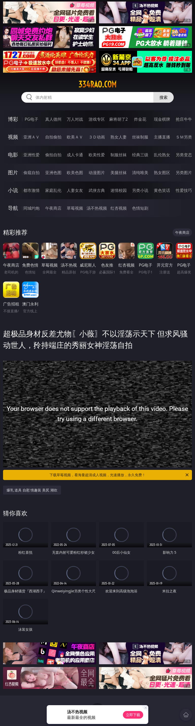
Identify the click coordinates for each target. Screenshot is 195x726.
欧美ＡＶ (75, 137)
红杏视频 (118, 208)
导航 (13, 208)
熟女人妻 (118, 137)
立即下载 (133, 714)
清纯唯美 (140, 172)
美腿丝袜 (118, 172)
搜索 (163, 97)
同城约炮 (31, 208)
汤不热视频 (97, 208)
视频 (13, 136)
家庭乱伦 (53, 190)
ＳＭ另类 (184, 137)
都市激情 (31, 190)
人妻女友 (75, 190)
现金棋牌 (162, 119)
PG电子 (31, 119)
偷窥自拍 (31, 172)
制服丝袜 (118, 155)
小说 (13, 190)
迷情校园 (118, 190)
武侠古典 (97, 190)
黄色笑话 (162, 190)
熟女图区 (162, 172)
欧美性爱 (97, 155)
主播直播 (162, 137)
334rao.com (97, 84)
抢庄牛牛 (184, 119)
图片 (13, 172)
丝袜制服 (140, 137)
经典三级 (140, 155)
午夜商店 (53, 208)
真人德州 (53, 119)
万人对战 (75, 119)
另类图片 (184, 172)
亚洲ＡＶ (31, 137)
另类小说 (140, 190)
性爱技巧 (184, 190)
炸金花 (140, 119)
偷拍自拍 (53, 155)
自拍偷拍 (53, 137)
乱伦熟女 (162, 155)
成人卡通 (75, 155)
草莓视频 (75, 208)
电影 (13, 154)
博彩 (13, 119)
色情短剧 (140, 208)
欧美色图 (75, 172)
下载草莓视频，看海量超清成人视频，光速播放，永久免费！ (119, 475)
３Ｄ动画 (97, 137)
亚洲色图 (53, 172)
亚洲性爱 (31, 155)
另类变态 (184, 155)
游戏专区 (97, 119)
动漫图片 (97, 172)
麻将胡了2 (118, 119)
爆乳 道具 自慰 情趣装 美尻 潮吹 (32, 490)
